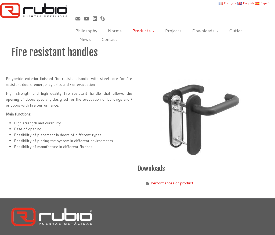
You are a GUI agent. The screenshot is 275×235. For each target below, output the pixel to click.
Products (143, 30)
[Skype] (104, 18)
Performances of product (171, 183)
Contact (109, 39)
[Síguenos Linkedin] (96, 18)
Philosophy (86, 30)
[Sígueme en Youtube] (88, 18)
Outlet (235, 30)
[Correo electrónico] (79, 18)
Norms (115, 30)
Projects (173, 30)
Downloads (205, 30)
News (85, 39)
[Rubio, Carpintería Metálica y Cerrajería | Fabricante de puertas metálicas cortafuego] (32, 10)
